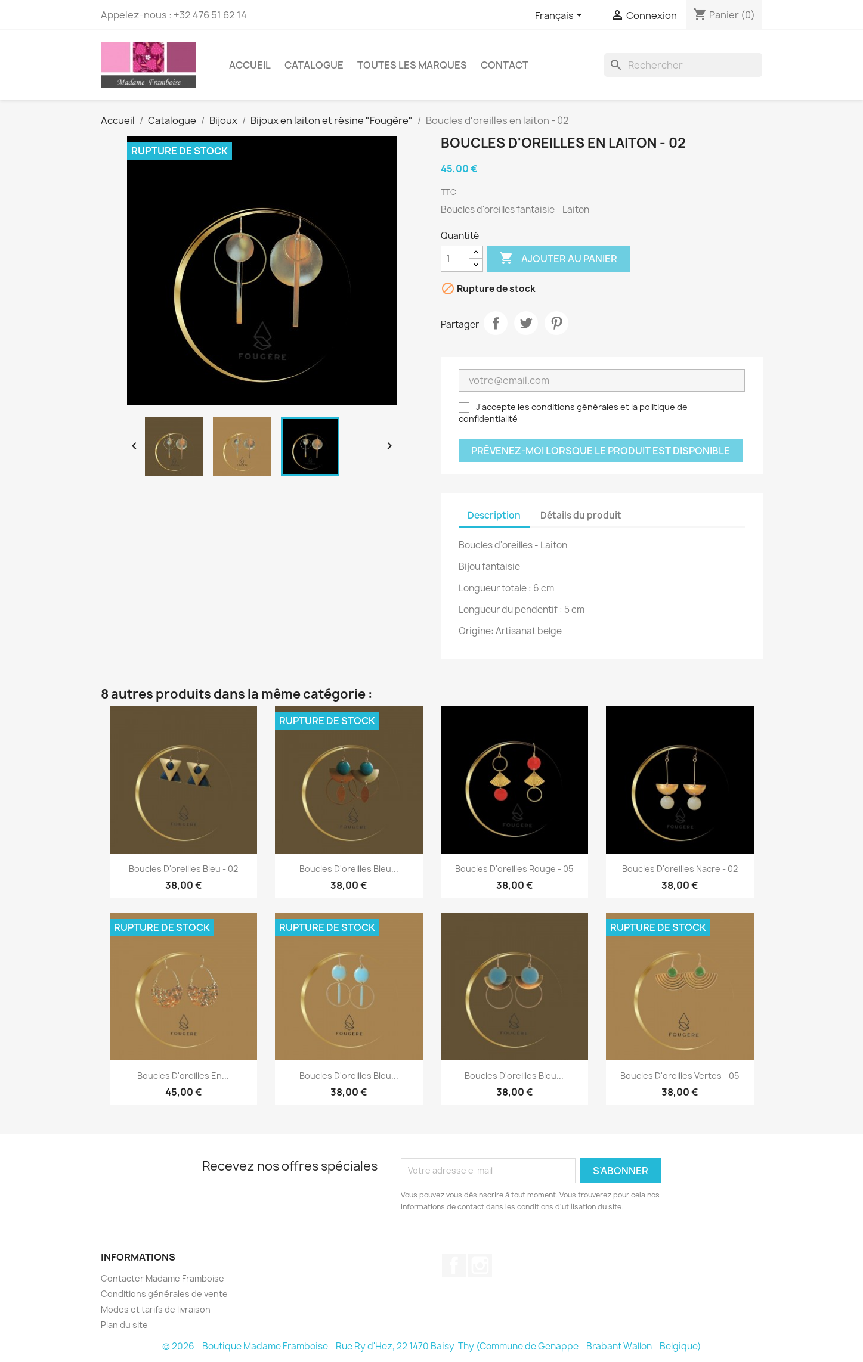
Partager (496, 323)
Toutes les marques (412, 65)
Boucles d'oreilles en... (183, 1075)
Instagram (480, 1265)
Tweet (526, 323)
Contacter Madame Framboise (162, 1278)
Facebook (454, 1265)
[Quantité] (455, 259)
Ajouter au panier (558, 258)
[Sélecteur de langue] (560, 16)
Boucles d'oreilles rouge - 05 (514, 868)
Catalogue (314, 65)
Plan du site (124, 1324)
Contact (504, 65)
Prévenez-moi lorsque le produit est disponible (600, 450)
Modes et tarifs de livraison (156, 1309)
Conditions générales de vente (164, 1293)
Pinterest (556, 323)
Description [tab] (494, 515)
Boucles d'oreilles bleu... (348, 868)
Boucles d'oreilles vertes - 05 (679, 1075)
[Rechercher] (683, 65)
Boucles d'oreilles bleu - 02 (183, 868)
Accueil (250, 65)
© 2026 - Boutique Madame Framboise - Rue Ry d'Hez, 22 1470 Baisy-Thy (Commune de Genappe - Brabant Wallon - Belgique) (431, 1346)
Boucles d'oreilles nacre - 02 (680, 868)
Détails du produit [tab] (580, 515)
